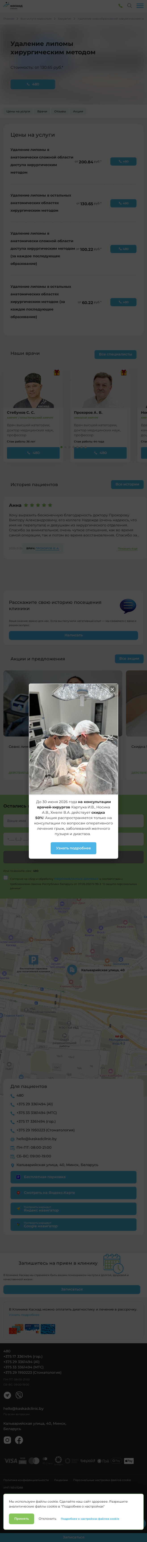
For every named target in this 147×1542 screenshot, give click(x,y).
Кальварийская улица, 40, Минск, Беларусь (57, 1165)
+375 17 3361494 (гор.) (36, 1121)
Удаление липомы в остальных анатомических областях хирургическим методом (40, 202)
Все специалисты (115, 354)
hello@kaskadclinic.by (37, 1139)
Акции (78, 111)
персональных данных (76, 879)
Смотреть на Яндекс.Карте (45, 1193)
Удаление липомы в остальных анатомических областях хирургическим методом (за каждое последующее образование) (40, 302)
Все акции (129, 658)
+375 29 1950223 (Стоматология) (46, 1130)
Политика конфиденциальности (26, 1480)
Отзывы (60, 111)
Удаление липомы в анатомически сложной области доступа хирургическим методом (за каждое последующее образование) (42, 248)
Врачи (42, 111)
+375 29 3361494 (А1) (35, 1104)
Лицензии (61, 1480)
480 (32, 84)
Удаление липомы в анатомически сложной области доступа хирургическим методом (41, 161)
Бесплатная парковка (40, 1177)
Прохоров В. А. (47, 548)
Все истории (127, 484)
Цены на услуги (18, 111)
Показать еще (128, 548)
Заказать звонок (73, 857)
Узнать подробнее (24, 1315)
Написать (74, 635)
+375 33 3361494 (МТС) (37, 1113)
